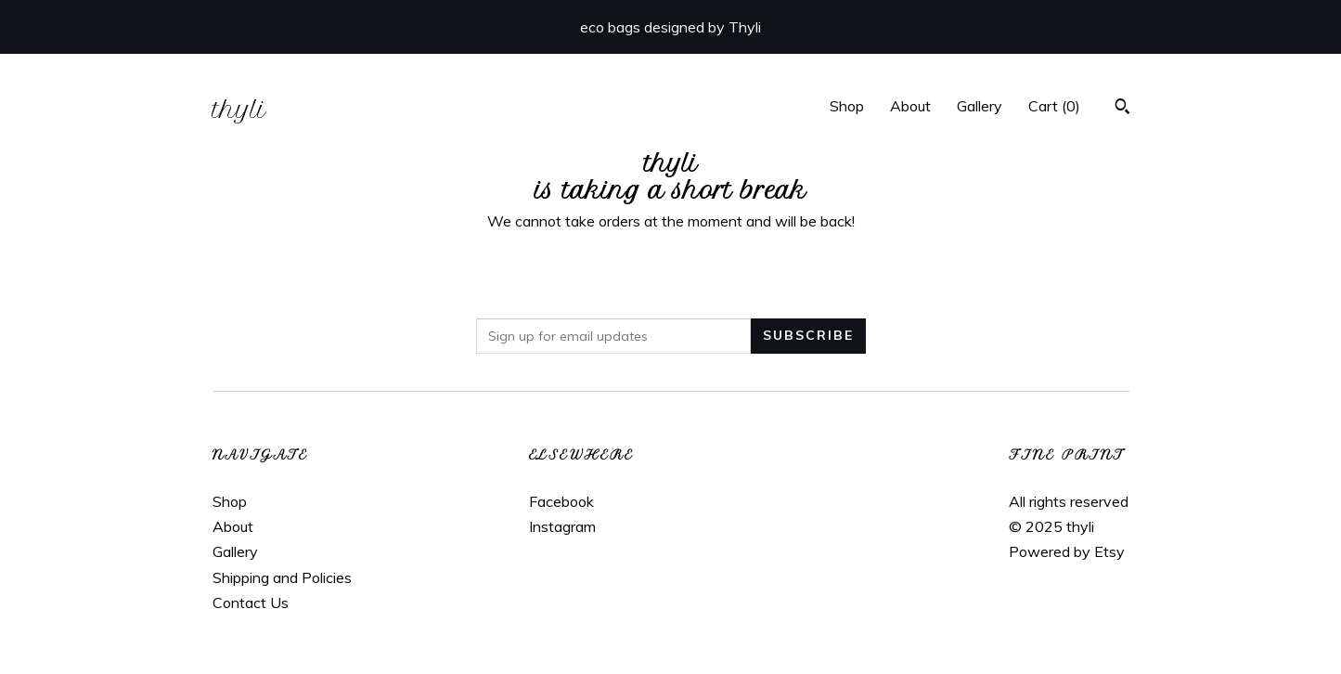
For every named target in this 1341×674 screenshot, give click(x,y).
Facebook (561, 501)
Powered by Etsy (1067, 551)
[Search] (1122, 108)
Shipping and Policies (282, 577)
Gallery (979, 106)
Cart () (1054, 106)
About (910, 106)
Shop (847, 106)
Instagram (562, 526)
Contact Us (251, 602)
